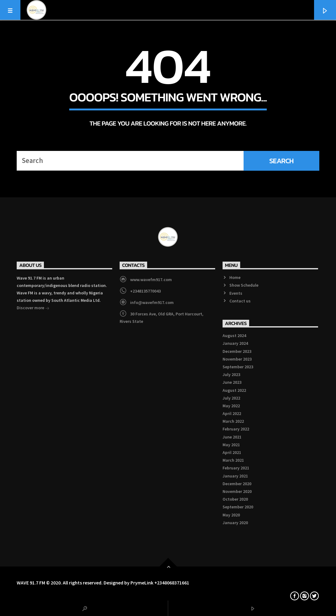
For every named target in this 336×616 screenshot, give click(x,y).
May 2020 (231, 515)
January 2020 (235, 522)
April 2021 (232, 452)
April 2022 (232, 413)
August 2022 (234, 390)
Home (234, 277)
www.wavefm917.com (151, 279)
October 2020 (235, 499)
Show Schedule (243, 285)
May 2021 (231, 444)
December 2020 (237, 483)
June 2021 (232, 437)
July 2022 (231, 398)
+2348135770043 (145, 291)
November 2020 (237, 491)
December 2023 (237, 351)
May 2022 (231, 406)
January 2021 (235, 476)
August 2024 (234, 335)
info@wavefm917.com (152, 302)
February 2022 (236, 429)
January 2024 (235, 343)
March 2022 (233, 421)
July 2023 (231, 374)
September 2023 (238, 367)
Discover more (33, 308)
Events (235, 293)
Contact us (240, 301)
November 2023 (237, 359)
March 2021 (233, 460)
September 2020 (238, 507)
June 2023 (232, 382)
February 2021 (236, 468)
